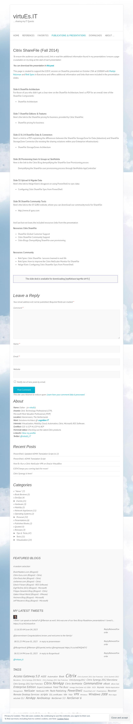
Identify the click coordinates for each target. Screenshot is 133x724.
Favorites (43, 35)
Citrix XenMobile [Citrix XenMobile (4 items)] (73, 683)
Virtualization (22, 540)
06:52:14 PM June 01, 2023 (25, 653)
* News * (18, 491)
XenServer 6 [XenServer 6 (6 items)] (74, 698)
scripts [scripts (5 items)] (44, 694)
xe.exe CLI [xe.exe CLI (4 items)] (18, 698)
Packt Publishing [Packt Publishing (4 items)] (58, 690)
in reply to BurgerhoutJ (49, 653)
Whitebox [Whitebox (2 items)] (83, 695)
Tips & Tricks (21, 533)
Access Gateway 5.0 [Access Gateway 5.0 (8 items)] (26, 676)
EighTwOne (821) (20, 588)
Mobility (18, 507)
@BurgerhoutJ (19, 647)
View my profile (29, 433)
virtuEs (32, 407)
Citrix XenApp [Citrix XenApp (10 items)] (54, 683)
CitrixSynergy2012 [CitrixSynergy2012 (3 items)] (77, 680)
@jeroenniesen (20, 635)
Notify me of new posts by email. (31, 382)
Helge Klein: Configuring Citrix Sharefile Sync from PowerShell (45, 264)
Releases (18, 529)
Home (16, 35)
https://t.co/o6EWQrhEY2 (76, 647)
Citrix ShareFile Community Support (34, 237)
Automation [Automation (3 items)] (52, 676)
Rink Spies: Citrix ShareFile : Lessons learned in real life (42, 258)
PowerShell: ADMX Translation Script (29, 458)
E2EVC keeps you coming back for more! (30, 468)
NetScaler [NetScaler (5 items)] (29, 690)
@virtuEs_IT (25, 436)
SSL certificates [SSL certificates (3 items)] (55, 694)
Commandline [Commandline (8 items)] (92, 683)
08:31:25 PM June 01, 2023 (25, 641)
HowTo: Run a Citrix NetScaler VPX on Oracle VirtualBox (37, 463)
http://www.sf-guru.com (28, 210)
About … (109, 35)
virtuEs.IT (25, 16)
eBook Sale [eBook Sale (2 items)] (115, 684)
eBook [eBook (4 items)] (106, 683)
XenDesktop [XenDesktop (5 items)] (43, 698)
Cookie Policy (63, 718)
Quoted (18, 526)
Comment (18, 308)
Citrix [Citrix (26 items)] (70, 675)
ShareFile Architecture (28, 101)
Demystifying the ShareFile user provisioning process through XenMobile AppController (57, 168)
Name (16, 344)
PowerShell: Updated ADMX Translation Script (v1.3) (36, 453)
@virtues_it (18, 659)
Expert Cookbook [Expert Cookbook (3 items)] (44, 687)
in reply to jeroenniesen (49, 641)
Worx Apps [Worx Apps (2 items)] (112, 695)
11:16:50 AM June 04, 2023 (26, 629)
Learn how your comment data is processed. (66, 394)
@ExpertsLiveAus (43, 647)
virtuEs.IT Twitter (102, 16)
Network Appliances (23, 510)
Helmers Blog (19, 597)
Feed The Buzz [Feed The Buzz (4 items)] (60, 687)
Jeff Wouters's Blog (21, 600)
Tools (18, 536)
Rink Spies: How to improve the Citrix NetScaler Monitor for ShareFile (48, 261)
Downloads (95, 35)
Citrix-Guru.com (20, 575)
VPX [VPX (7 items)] (76, 694)
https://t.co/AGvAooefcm (24, 623)
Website (16, 369)
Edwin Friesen (19, 584)
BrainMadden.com (21, 572)
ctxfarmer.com (19, 581)
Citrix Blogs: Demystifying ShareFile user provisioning (41, 240)
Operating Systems (23, 513)
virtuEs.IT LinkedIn (107, 16)
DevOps (18, 497)
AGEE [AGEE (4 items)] (43, 676)
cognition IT (43, 420)
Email (16, 356)
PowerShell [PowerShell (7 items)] (74, 690)
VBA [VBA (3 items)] (65, 694)
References (28, 35)
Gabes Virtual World (21, 594)
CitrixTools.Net (19, 578)
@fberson (44, 620)
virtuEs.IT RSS (112, 16)
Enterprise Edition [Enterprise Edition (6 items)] (24, 687)
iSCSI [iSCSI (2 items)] (94, 687)
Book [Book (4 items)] (61, 676)
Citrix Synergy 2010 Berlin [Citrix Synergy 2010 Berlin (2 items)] (31, 680)
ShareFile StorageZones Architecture (34, 147)
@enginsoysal (58, 647)
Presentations (20, 520)
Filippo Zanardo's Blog (22, 591)
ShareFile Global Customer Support (34, 234)
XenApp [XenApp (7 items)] (30, 698)
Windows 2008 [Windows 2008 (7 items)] (97, 694)
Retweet (112, 629)
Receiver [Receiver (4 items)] (112, 690)
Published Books (22, 523)
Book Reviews (21, 494)
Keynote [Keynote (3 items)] (100, 687)
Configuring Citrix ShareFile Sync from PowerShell (40, 189)
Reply (106, 629)
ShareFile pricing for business (31, 122)
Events (19, 501)
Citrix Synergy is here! (22, 473)
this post (50, 65)
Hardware (19, 504)
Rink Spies (30, 74)
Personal (20, 517)
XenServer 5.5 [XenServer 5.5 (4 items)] (58, 698)
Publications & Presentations (69, 35)
